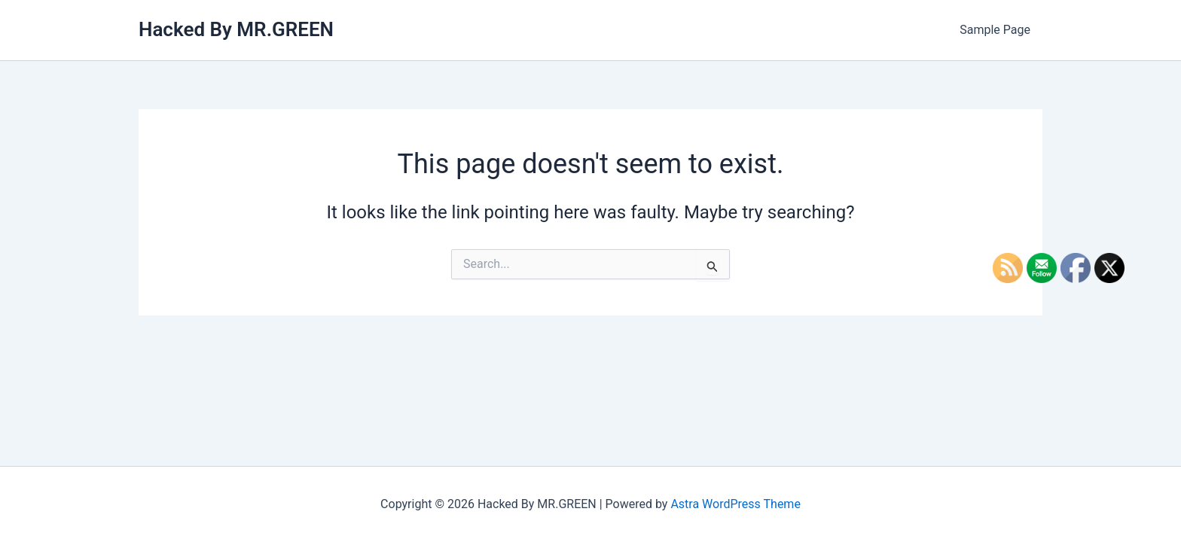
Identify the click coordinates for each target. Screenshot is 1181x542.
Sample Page (995, 30)
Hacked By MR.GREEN (236, 29)
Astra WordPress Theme (735, 504)
